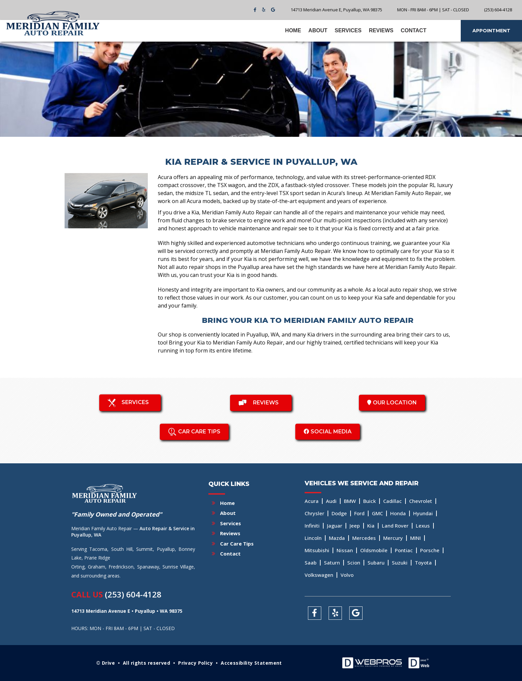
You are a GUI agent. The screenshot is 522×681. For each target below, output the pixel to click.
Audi (331, 501)
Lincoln (313, 538)
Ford (359, 513)
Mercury (393, 538)
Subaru (376, 562)
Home (293, 30)
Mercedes (364, 538)
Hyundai (423, 513)
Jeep (355, 525)
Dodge (339, 513)
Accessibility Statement (251, 663)
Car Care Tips (237, 543)
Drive (108, 663)
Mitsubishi (317, 550)
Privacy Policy (195, 663)
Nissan (345, 550)
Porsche (429, 550)
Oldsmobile (374, 550)
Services (348, 30)
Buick (369, 501)
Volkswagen (319, 574)
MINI (415, 538)
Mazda (337, 538)
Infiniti (312, 525)
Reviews (381, 30)
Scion (353, 562)
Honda (398, 513)
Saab (311, 562)
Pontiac (404, 550)
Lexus (423, 525)
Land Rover (395, 525)
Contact (413, 30)
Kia (371, 525)
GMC (377, 513)
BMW (350, 501)
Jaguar (334, 525)
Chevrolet (420, 501)
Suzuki (399, 562)
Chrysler (314, 513)
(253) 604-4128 (133, 594)
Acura (312, 501)
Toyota (423, 562)
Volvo (347, 574)
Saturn (332, 562)
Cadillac (392, 501)
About (317, 30)
